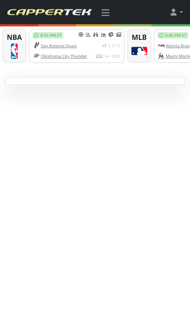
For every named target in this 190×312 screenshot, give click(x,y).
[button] (176, 12)
